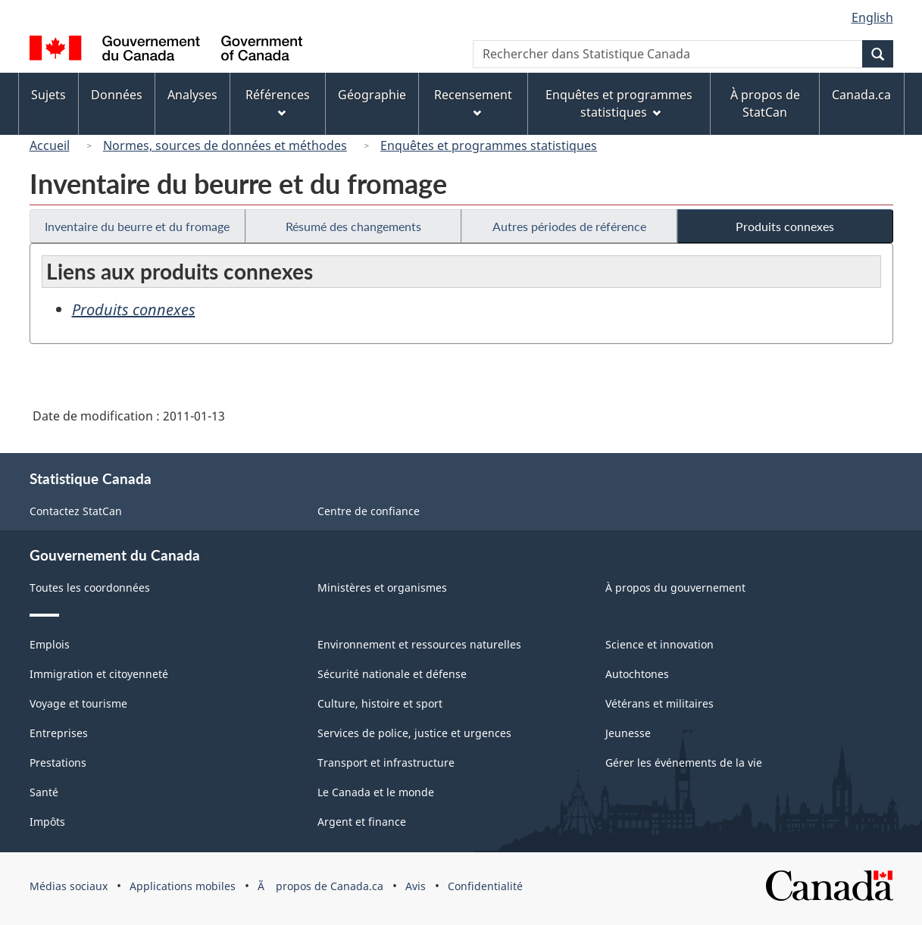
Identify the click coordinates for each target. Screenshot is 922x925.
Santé (44, 792)
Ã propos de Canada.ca (320, 886)
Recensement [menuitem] (473, 101)
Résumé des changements (353, 226)
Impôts (47, 821)
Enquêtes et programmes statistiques (488, 145)
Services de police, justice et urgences (414, 733)
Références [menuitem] (277, 101)
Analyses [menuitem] (192, 94)
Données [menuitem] (116, 94)
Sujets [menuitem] (48, 94)
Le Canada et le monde (375, 792)
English (872, 17)
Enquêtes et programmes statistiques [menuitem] (618, 103)
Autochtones (637, 674)
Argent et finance (361, 821)
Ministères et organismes (382, 587)
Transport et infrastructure (386, 762)
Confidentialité (485, 886)
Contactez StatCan (76, 511)
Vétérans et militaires (659, 703)
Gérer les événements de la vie (683, 762)
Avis (415, 886)
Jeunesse (628, 733)
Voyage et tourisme (78, 703)
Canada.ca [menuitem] (861, 94)
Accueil (50, 145)
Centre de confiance (368, 511)
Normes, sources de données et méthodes (225, 145)
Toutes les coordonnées (90, 587)
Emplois (50, 644)
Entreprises (59, 733)
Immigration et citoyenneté (99, 674)
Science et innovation (659, 644)
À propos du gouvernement (675, 587)
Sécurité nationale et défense (392, 674)
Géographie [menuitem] (372, 94)
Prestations (58, 762)
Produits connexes (785, 226)
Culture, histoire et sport (379, 703)
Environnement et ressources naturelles (419, 644)
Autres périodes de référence (569, 226)
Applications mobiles (183, 886)
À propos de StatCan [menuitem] (765, 103)
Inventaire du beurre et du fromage (137, 226)
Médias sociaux (69, 886)
